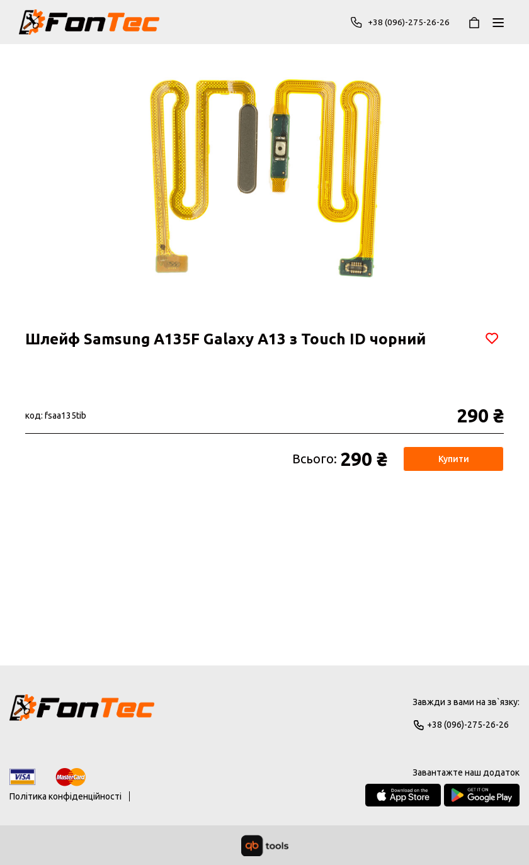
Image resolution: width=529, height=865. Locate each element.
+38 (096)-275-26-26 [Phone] (400, 22)
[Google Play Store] (482, 795)
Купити (453, 459)
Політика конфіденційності (65, 796)
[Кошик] (474, 22)
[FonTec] (89, 22)
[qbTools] (265, 845)
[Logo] (81, 713)
